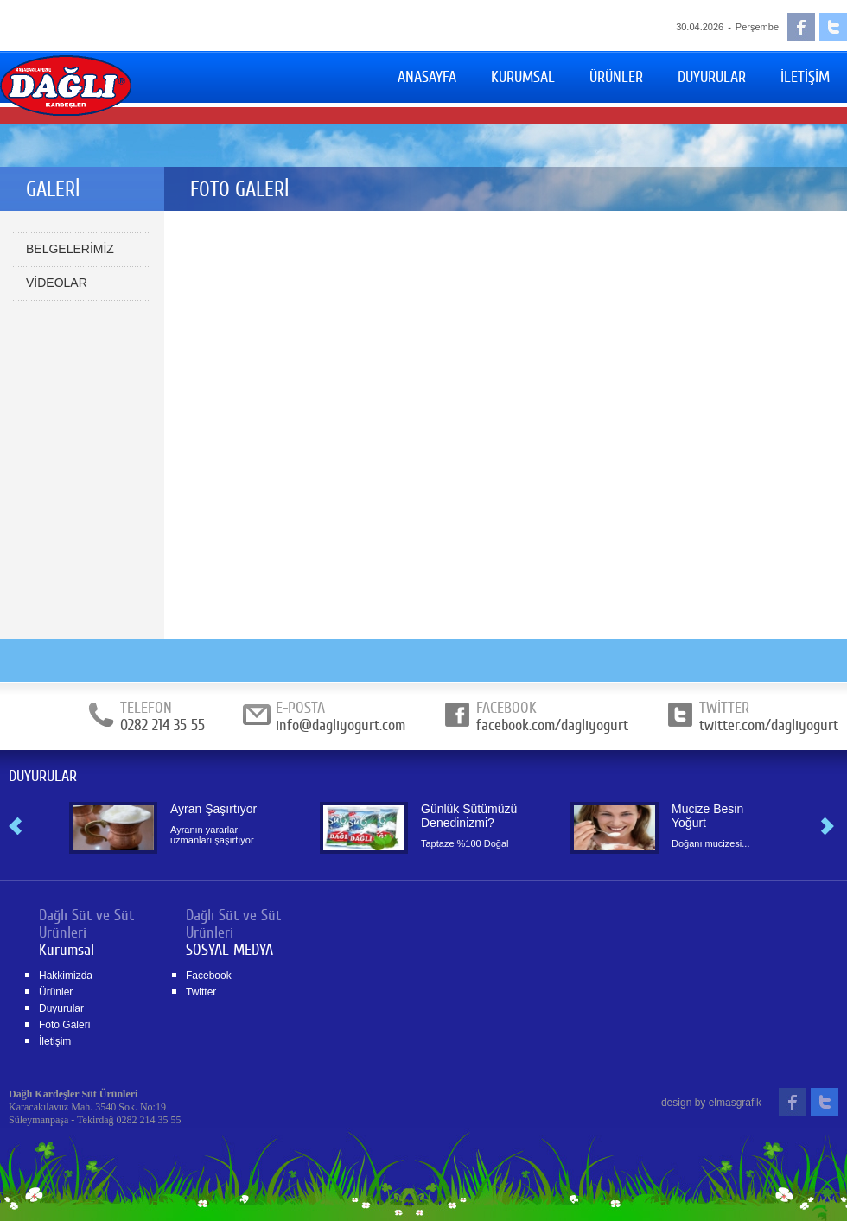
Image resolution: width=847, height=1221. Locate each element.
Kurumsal (66, 949)
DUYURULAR (43, 776)
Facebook (209, 976)
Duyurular (61, 1008)
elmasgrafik (735, 1103)
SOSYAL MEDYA (229, 949)
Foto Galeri (64, 1025)
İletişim (55, 1041)
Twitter (201, 992)
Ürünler (56, 992)
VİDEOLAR (56, 282)
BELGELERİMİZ (70, 249)
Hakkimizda (65, 976)
